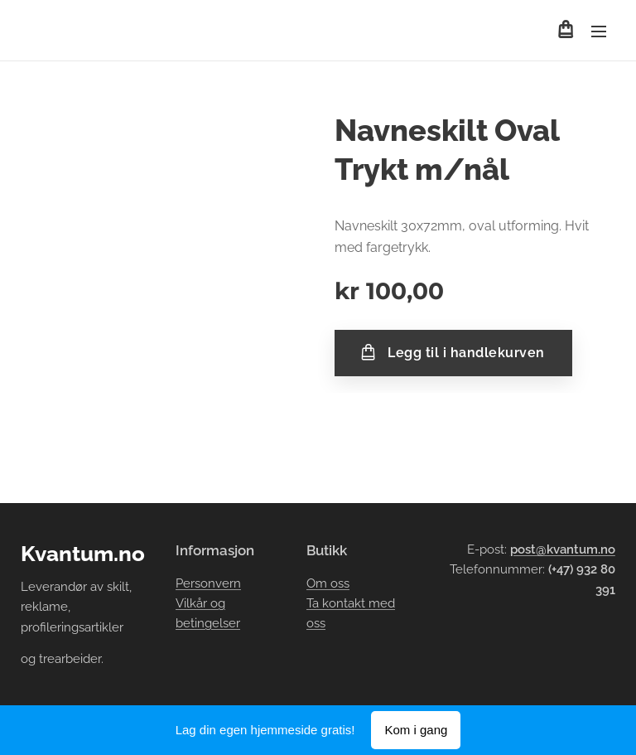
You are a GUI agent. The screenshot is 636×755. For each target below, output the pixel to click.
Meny (598, 31)
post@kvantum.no (562, 549)
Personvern (208, 583)
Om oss (327, 583)
